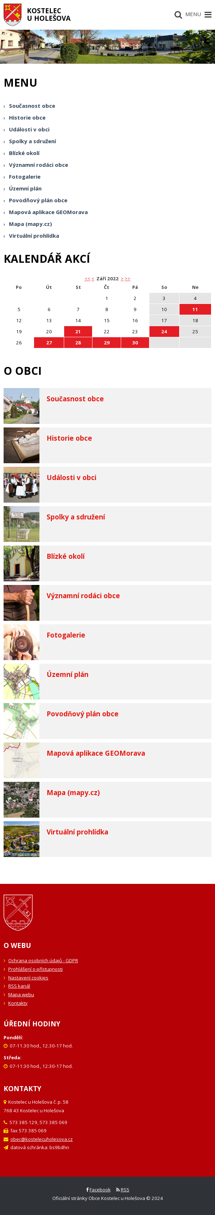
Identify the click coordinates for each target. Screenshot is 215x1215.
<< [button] (87, 278)
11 (195, 309)
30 (135, 342)
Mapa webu (21, 994)
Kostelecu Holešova (49, 14)
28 (78, 342)
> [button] (122, 278)
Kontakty (18, 1003)
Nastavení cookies (28, 977)
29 (107, 342)
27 (49, 342)
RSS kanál (19, 986)
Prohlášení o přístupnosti (35, 969)
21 (78, 331)
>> (127, 278)
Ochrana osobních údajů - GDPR (43, 960)
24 (164, 331)
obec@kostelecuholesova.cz (41, 1139)
